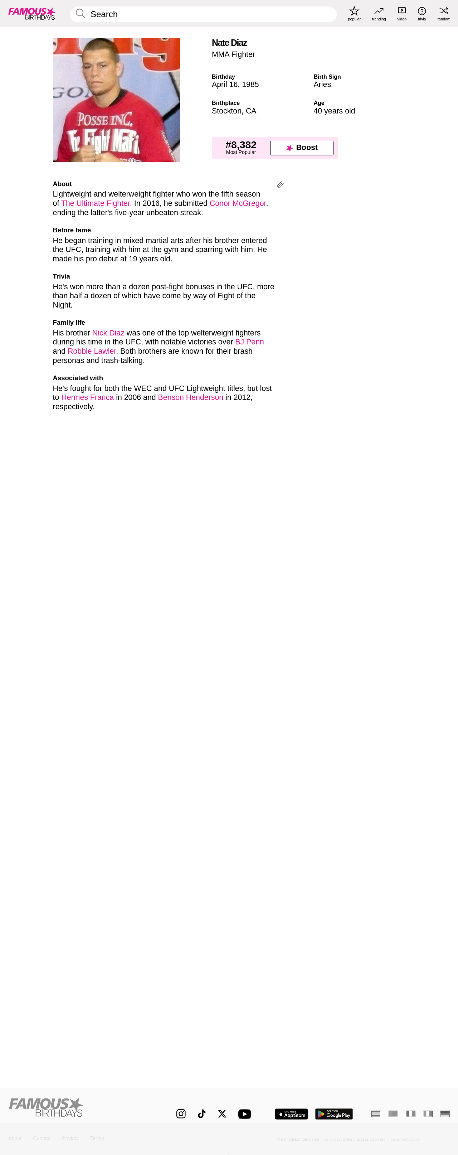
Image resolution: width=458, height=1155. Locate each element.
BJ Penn (249, 342)
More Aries (255, 809)
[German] (445, 1114)
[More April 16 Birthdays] (193, 842)
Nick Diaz (108, 333)
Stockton (227, 111)
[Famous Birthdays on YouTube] (246, 1114)
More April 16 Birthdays (85, 809)
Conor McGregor (238, 203)
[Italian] (428, 1114)
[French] (410, 1114)
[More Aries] (380, 842)
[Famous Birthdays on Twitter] (222, 1113)
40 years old (334, 111)
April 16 (225, 84)
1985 (250, 84)
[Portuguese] (393, 1114)
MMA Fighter (233, 54)
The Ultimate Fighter (95, 203)
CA (251, 111)
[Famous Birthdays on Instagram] (181, 1113)
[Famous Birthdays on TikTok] (201, 1113)
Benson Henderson (191, 397)
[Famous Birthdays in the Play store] (334, 1114)
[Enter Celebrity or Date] (203, 14)
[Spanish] (376, 1114)
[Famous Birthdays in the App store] (291, 1114)
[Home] (79, 1108)
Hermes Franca (87, 397)
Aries (322, 84)
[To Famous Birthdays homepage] (32, 13)
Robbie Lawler (92, 351)
